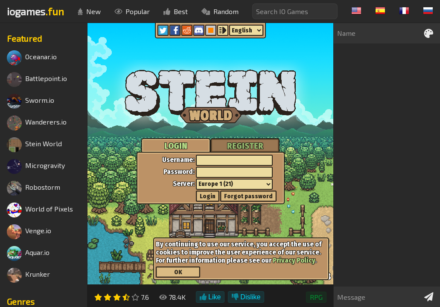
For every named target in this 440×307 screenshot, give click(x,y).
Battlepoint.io (37, 79)
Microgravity (36, 166)
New (89, 11)
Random (220, 11)
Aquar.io (28, 253)
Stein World (34, 144)
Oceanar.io (32, 57)
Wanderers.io (37, 123)
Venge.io (29, 231)
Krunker (28, 275)
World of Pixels (40, 210)
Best (175, 11)
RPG (316, 297)
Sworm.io (30, 101)
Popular (132, 11)
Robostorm (33, 188)
